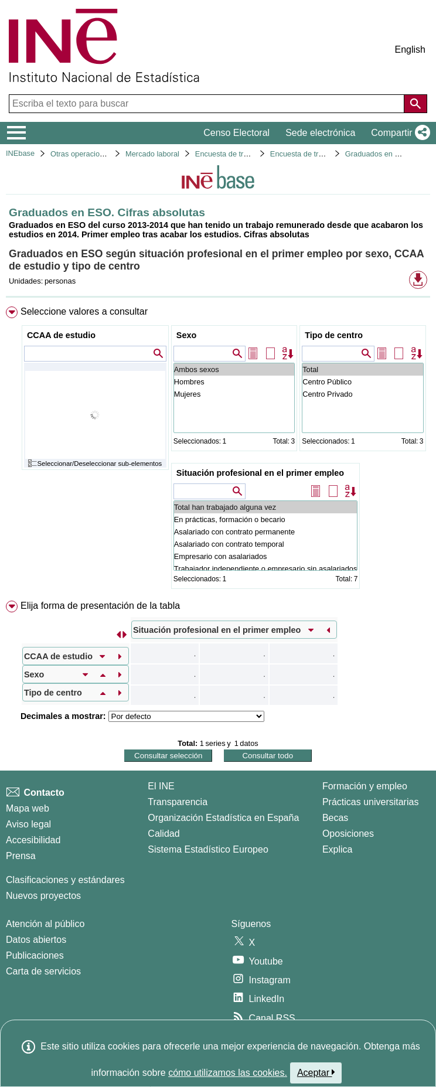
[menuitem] (218, 450)
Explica (337, 849)
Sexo (186, 335)
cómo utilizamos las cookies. (227, 1073)
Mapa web (27, 808)
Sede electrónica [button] (320, 133)
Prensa (21, 856)
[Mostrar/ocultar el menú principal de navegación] (17, 133)
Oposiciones (348, 834)
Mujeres (234, 394)
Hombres (234, 382)
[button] (398, 133)
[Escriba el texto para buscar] (208, 103)
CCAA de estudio (61, 335)
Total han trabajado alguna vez (265, 507)
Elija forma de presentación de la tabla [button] (100, 606)
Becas (335, 818)
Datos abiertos (36, 940)
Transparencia (177, 802)
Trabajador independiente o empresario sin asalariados (265, 569)
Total (362, 369)
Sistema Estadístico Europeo (208, 849)
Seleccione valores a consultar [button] (84, 311)
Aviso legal (28, 824)
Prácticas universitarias (370, 802)
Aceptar (316, 1072)
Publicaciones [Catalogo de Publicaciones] (35, 955)
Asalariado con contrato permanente (265, 532)
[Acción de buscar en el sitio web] (415, 103)
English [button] (410, 49)
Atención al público (45, 924)
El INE (161, 786)
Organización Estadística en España (223, 818)
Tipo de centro (334, 335)
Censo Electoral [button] (236, 133)
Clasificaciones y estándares (65, 880)
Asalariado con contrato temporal (265, 544)
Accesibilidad (33, 840)
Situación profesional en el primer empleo (260, 473)
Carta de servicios (43, 971)
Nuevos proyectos (43, 896)
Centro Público (362, 382)
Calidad (163, 834)
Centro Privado (362, 394)
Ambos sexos (234, 369)
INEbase (20, 153)
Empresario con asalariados (265, 556)
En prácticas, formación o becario (265, 519)
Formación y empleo (364, 786)
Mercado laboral (152, 153)
